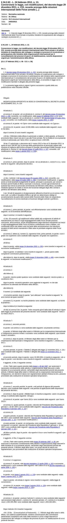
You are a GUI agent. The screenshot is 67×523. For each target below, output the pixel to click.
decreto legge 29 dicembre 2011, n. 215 (21, 72)
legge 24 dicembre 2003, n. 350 (31, 246)
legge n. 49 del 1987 (40, 366)
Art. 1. (3, 69)
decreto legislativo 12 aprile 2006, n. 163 (38, 464)
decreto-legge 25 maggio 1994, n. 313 (34, 178)
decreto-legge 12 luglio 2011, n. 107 (35, 149)
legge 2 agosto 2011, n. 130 (42, 120)
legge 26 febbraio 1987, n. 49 (44, 442)
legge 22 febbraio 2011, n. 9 (47, 116)
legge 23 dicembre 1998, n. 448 (41, 257)
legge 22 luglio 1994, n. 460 (26, 180)
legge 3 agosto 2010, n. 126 (35, 486)
